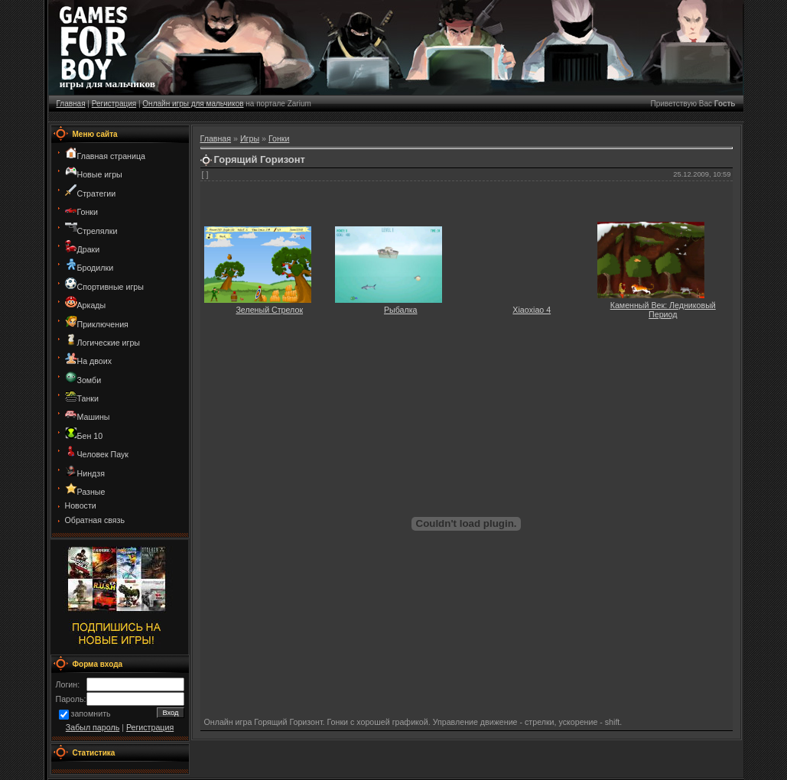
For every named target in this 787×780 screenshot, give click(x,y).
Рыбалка (401, 309)
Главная (71, 103)
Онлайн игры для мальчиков (192, 103)
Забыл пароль (92, 727)
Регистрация (114, 103)
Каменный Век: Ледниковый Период (663, 310)
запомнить (91, 714)
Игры (249, 138)
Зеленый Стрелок (269, 309)
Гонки (278, 138)
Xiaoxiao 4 (531, 309)
